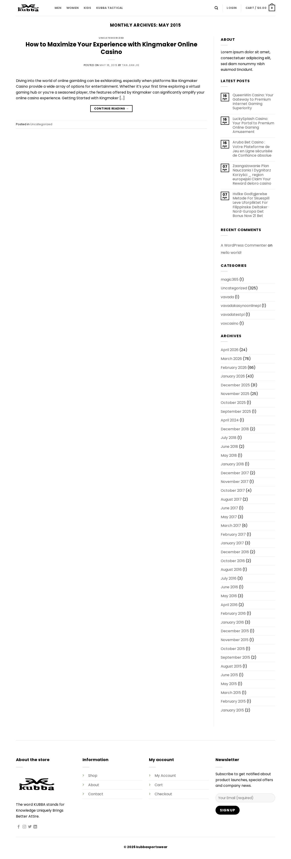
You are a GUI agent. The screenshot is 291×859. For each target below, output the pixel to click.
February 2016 (233, 613)
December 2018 (235, 429)
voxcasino (229, 323)
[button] (232, 8)
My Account (165, 775)
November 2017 (234, 481)
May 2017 (229, 517)
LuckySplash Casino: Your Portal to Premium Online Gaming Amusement (253, 125)
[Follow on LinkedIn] (35, 827)
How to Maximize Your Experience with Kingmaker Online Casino (111, 48)
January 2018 (232, 464)
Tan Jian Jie (130, 65)
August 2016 (231, 569)
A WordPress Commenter (244, 245)
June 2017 (229, 508)
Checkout (163, 794)
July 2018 (228, 437)
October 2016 (233, 560)
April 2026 (229, 349)
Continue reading (111, 108)
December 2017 (235, 473)
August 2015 (231, 666)
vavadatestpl (233, 314)
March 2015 (231, 692)
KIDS (87, 8)
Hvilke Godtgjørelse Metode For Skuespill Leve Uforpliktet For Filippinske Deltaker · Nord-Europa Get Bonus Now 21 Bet (251, 205)
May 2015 (229, 683)
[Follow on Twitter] (30, 827)
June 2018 (229, 446)
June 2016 (229, 587)
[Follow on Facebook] (18, 827)
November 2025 (235, 393)
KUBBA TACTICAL (109, 8)
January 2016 (232, 622)
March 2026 (231, 358)
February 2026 (234, 367)
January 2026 (233, 376)
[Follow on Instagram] (24, 827)
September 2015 (235, 657)
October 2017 (233, 490)
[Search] (216, 8)
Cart (159, 785)
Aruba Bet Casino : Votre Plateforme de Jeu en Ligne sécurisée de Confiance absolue (252, 149)
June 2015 (229, 675)
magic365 (229, 279)
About (93, 785)
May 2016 (229, 596)
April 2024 (230, 420)
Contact (95, 794)
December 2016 (235, 552)
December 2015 (235, 631)
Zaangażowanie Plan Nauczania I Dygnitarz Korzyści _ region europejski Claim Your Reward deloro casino (252, 175)
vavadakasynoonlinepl (241, 305)
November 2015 (234, 639)
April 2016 (229, 604)
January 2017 (232, 543)
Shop (92, 775)
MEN (58, 8)
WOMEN (72, 8)
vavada (227, 297)
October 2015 (233, 648)
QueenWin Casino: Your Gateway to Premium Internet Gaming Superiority (253, 101)
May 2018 (229, 455)
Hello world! (231, 252)
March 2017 (231, 525)
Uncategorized (111, 38)
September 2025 (236, 411)
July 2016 (228, 578)
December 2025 (235, 385)
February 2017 (233, 534)
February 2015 (233, 701)
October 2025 (233, 402)
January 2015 (232, 710)
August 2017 (231, 499)
